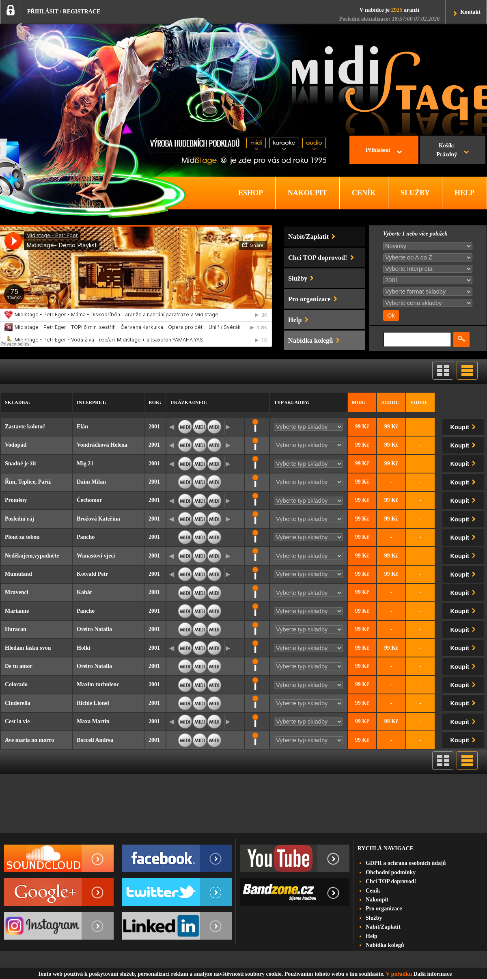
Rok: (155, 402)
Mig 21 (85, 463)
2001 (154, 427)
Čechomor (89, 500)
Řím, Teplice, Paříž (28, 482)
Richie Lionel (93, 703)
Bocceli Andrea (95, 740)
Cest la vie (17, 721)
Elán (82, 427)
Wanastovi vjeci (96, 556)
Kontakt (470, 12)
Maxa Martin (93, 721)
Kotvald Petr (92, 574)
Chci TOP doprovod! (391, 881)
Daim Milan (91, 482)
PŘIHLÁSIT (42, 12)
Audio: (390, 402)
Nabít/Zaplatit (383, 927)
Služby (374, 918)
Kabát (84, 592)
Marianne (17, 611)
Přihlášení (378, 150)
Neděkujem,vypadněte (32, 556)
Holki (83, 648)
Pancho (86, 537)
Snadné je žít (20, 463)
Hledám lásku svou (28, 648)
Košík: (446, 151)
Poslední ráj (19, 519)
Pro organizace (384, 909)
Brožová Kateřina (98, 519)
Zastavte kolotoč (25, 427)
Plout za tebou (22, 537)
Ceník (373, 891)
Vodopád (15, 445)
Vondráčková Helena (102, 445)
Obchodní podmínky (391, 872)
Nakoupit (377, 900)
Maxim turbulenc (98, 684)
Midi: (358, 402)
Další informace (433, 974)
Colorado (16, 684)
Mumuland (18, 574)
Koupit (464, 425)
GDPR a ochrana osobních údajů (406, 863)
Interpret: (91, 402)
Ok (391, 315)
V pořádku (399, 974)
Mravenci (16, 592)
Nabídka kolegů (385, 945)
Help (371, 936)
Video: (419, 402)
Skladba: (17, 402)
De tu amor (18, 666)
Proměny (16, 500)
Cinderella (17, 703)
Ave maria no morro (29, 740)
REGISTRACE (82, 12)
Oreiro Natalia (94, 629)
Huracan (15, 629)
